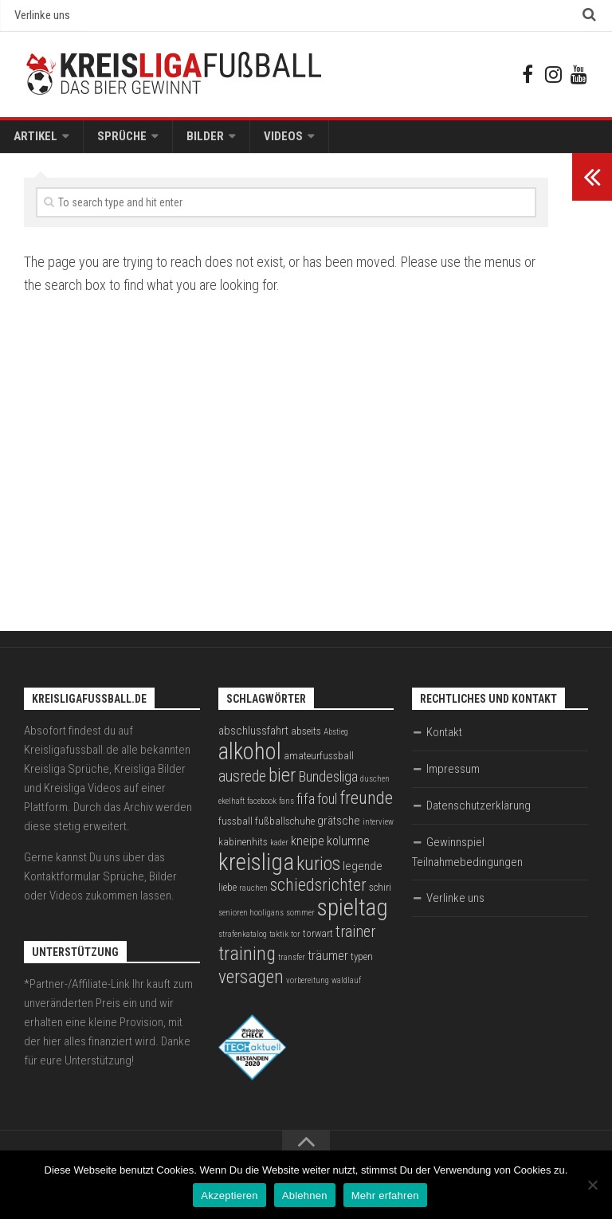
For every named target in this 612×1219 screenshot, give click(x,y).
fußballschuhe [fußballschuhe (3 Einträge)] (285, 829)
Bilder (191, 142)
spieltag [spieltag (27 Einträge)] (352, 915)
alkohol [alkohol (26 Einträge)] (249, 759)
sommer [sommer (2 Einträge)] (300, 920)
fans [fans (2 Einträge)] (286, 809)
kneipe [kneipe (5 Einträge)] (307, 848)
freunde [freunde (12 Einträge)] (366, 806)
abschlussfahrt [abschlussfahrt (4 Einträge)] (253, 738)
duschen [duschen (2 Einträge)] (375, 787)
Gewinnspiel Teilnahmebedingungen (467, 860)
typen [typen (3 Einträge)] (362, 964)
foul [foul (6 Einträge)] (327, 807)
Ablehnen (305, 1195)
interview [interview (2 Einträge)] (378, 830)
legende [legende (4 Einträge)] (362, 874)
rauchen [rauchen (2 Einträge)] (253, 896)
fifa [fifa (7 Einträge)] (305, 807)
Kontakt (444, 740)
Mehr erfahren (385, 1195)
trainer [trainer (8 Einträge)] (355, 940)
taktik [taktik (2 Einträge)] (278, 942)
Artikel (33, 142)
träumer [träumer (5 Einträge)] (328, 963)
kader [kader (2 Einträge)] (279, 850)
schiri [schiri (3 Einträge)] (380, 895)
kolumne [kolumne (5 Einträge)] (348, 848)
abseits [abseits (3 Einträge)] (306, 739)
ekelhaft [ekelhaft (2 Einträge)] (231, 809)
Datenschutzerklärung (478, 813)
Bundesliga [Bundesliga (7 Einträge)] (328, 785)
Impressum (453, 777)
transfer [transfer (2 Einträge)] (291, 965)
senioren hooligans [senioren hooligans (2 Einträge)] (251, 920)
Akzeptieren (229, 1195)
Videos (264, 142)
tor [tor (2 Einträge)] (295, 942)
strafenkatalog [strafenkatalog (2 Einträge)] (242, 942)
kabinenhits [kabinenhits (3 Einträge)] (243, 850)
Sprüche (114, 142)
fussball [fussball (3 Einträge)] (235, 829)
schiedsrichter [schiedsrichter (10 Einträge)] (318, 893)
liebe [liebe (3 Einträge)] (227, 895)
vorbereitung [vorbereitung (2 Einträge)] (307, 988)
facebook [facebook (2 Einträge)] (262, 809)
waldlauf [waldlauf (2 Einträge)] (346, 988)
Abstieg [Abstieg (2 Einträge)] (336, 740)
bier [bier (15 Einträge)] (282, 782)
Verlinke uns (41, 17)
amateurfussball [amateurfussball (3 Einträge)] (319, 764)
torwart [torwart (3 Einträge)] (318, 941)
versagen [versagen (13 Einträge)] (251, 985)
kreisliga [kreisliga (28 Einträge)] (256, 870)
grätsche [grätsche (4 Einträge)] (338, 828)
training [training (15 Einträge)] (247, 961)
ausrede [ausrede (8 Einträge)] (242, 784)
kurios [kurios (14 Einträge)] (318, 871)
